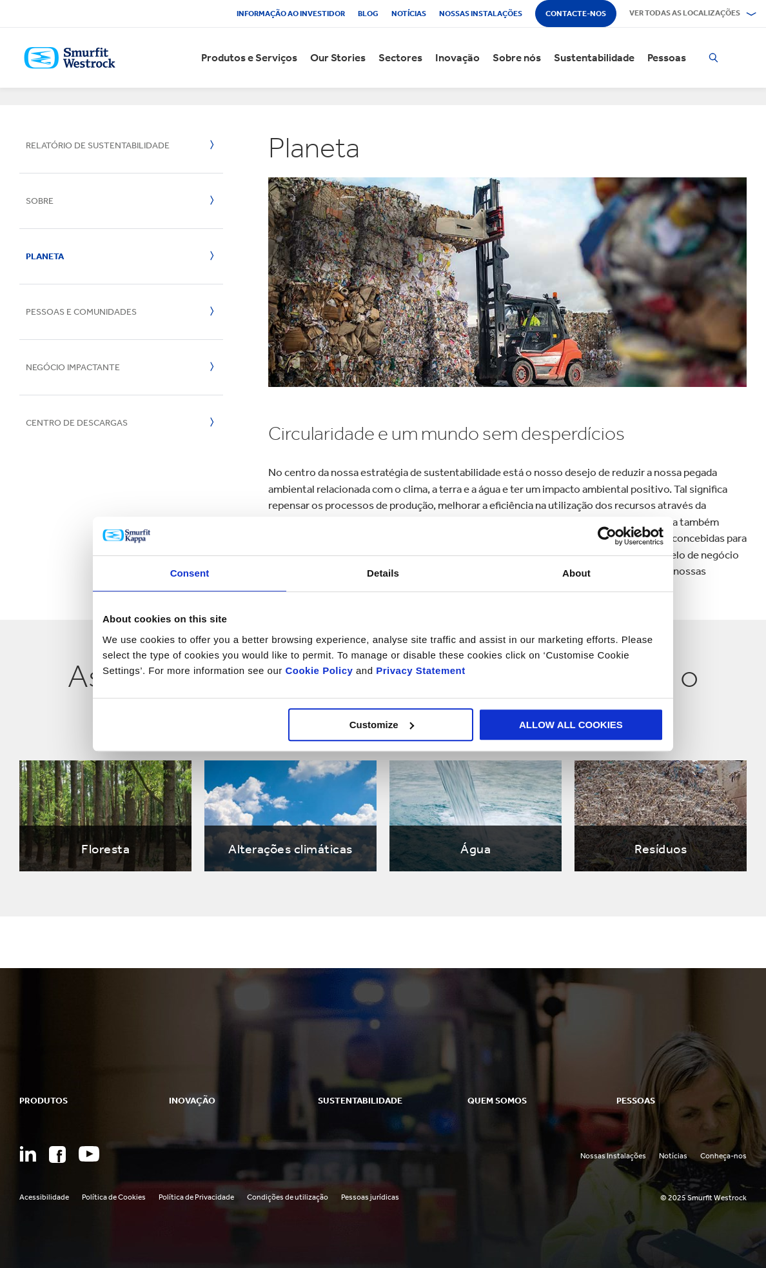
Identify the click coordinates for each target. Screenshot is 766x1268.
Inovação (457, 57)
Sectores (400, 57)
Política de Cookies (114, 1197)
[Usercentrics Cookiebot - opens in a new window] (607, 536)
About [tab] (576, 573)
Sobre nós (517, 57)
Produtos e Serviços (249, 57)
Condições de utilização (287, 1197)
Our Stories (338, 57)
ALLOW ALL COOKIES (571, 724)
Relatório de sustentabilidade (98, 145)
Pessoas (666, 57)
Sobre (40, 200)
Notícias (408, 13)
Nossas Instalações (613, 1155)
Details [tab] (383, 573)
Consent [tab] (190, 573)
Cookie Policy (319, 670)
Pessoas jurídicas (370, 1197)
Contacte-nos (575, 13)
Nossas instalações (480, 13)
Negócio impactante (73, 367)
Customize (381, 724)
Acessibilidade (44, 1197)
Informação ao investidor (291, 13)
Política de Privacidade (196, 1197)
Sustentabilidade (594, 57)
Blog (368, 13)
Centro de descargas (77, 422)
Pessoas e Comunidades (81, 311)
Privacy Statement (419, 670)
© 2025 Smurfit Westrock (703, 1197)
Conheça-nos (723, 1155)
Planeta (45, 256)
